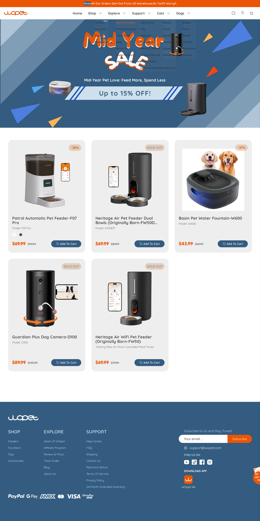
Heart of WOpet (54, 441)
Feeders (13, 441)
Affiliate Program (55, 448)
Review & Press (54, 454)
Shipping (92, 454)
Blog (47, 467)
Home (77, 13)
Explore (117, 13)
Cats (163, 13)
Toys (11, 454)
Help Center (94, 441)
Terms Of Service (97, 474)
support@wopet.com (205, 448)
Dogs (183, 13)
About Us (50, 474)
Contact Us (93, 461)
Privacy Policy (95, 480)
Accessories (16, 461)
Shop (95, 13)
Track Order (51, 461)
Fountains (14, 448)
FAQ (89, 448)
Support (141, 13)
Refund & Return (97, 467)
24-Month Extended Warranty (105, 487)
